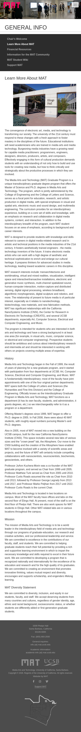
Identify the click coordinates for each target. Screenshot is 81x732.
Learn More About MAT (20, 44)
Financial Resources (19, 49)
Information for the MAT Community (28, 54)
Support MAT (15, 65)
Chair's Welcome (17, 39)
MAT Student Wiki (17, 59)
